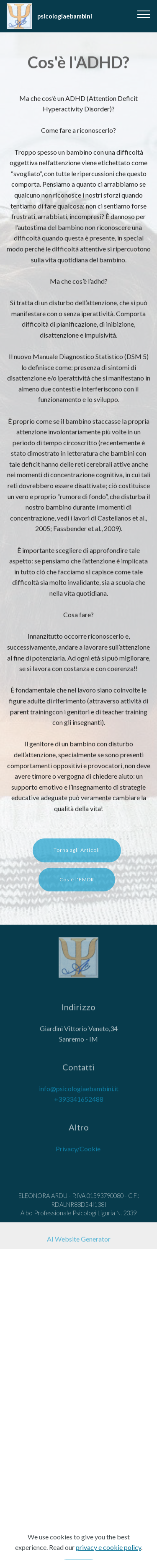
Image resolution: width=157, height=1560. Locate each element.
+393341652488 (78, 1104)
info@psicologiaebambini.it (78, 1093)
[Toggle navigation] (143, 14)
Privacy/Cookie (78, 1153)
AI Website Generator (79, 1241)
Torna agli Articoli (77, 855)
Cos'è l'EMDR (76, 884)
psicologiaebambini (64, 16)
